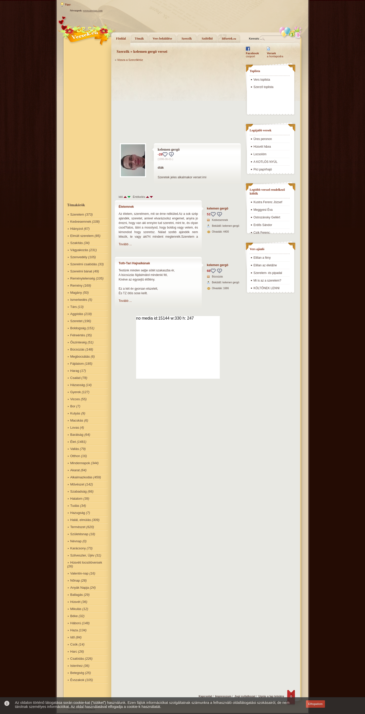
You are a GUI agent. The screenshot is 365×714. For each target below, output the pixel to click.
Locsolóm (259, 154)
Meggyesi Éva (262, 210)
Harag (74, 371)
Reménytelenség (82, 278)
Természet (77, 527)
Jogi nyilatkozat (245, 696)
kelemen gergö (217, 208)
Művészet (77, 484)
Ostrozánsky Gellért (266, 217)
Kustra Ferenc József (267, 202)
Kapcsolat (205, 696)
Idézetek (229, 38)
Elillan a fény (262, 257)
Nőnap (75, 580)
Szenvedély (78, 257)
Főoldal (121, 38)
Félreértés (77, 335)
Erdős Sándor (262, 225)
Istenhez (76, 666)
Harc (73, 651)
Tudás (74, 506)
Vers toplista (261, 79)
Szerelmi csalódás (83, 264)
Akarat (75, 470)
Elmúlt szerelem (82, 236)
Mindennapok (80, 463)
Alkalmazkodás (81, 477)
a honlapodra (275, 55)
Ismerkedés (78, 300)
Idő (72, 637)
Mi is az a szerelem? (267, 280)
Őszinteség (78, 342)
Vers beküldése (162, 38)
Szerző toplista (263, 87)
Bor (72, 406)
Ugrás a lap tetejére (271, 696)
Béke (74, 616)
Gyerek (75, 392)
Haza (74, 630)
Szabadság (78, 491)
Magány (76, 292)
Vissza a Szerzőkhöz (130, 59)
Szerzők (186, 38)
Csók (74, 644)
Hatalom (76, 498)
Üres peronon (262, 139)
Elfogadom (315, 703)
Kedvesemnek (80, 221)
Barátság (76, 435)
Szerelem (77, 214)
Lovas (74, 427)
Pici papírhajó (262, 169)
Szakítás (76, 243)
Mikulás (75, 609)
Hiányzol (76, 229)
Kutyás (75, 413)
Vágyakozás (79, 250)
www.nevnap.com (93, 10)
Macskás (76, 420)
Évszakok (77, 680)
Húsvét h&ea (262, 146)
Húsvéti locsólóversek (86, 562)
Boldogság (78, 328)
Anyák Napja (79, 587)
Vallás (74, 449)
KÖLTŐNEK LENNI (266, 288)
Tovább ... (125, 244)
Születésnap (79, 534)
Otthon (75, 456)
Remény (76, 285)
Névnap (76, 541)
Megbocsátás (80, 356)
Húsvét (75, 602)
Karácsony (78, 548)
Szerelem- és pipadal (267, 273)
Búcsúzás (77, 349)
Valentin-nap (79, 573)
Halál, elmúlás (80, 520)
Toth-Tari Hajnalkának (134, 263)
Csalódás (77, 658)
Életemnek (126, 206)
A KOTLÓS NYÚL (265, 162)
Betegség (77, 673)
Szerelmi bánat (81, 271)
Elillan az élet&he (265, 265)
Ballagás (76, 595)
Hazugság (77, 513)
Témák (139, 38)
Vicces (75, 399)
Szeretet (76, 321)
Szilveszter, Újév (82, 555)
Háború (75, 623)
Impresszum (223, 696)
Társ (73, 307)
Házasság (77, 385)
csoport (252, 55)
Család (75, 378)
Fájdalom (77, 363)
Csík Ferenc (261, 232)
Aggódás (76, 314)
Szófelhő (207, 38)
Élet (73, 442)
